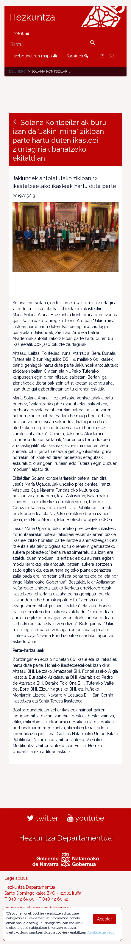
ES (101, 56)
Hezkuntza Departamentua (65, 837)
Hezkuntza (32, 17)
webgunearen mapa (35, 56)
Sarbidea (77, 56)
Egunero (17, 71)
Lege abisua (16, 878)
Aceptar (104, 919)
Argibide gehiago (101, 932)
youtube (85, 817)
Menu (21, 33)
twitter (42, 817)
